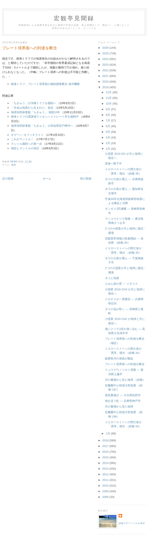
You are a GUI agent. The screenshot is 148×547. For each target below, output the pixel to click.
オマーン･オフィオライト (27, 134)
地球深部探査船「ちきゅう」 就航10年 (35, 112)
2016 (105, 451)
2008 (105, 497)
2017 (105, 446)
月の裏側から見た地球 (119, 406)
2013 (105, 468)
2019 (105, 87)
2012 (105, 474)
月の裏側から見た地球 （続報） (125, 379)
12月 (109, 92)
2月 (108, 148)
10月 (109, 103)
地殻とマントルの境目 (25, 148)
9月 (108, 109)
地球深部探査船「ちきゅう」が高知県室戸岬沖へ (42, 125)
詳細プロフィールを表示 (132, 523)
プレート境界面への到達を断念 (125, 364)
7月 (108, 120)
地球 (13, 165)
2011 (105, 480)
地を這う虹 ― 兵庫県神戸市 (122, 400)
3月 (108, 143)
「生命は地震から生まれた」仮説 (32, 107)
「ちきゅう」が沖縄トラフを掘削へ (33, 103)
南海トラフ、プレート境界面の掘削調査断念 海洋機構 (45, 84)
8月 (108, 114)
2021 (105, 76)
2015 (105, 457)
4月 (108, 137)
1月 (108, 433)
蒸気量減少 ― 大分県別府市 (122, 395)
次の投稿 (7, 178)
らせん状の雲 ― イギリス (121, 283)
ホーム (47, 178)
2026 (105, 47)
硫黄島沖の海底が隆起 (119, 358)
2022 (105, 70)
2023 (105, 64)
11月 (109, 98)
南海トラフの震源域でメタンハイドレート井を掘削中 (45, 116)
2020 (105, 81)
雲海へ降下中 (113, 163)
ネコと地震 (112, 278)
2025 (105, 53)
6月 (108, 126)
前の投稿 (85, 178)
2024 (105, 59)
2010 (105, 485)
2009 (105, 491)
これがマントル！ (22, 139)
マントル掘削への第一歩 (26, 143)
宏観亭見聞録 (74, 18)
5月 (108, 131)
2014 (105, 463)
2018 (105, 440)
